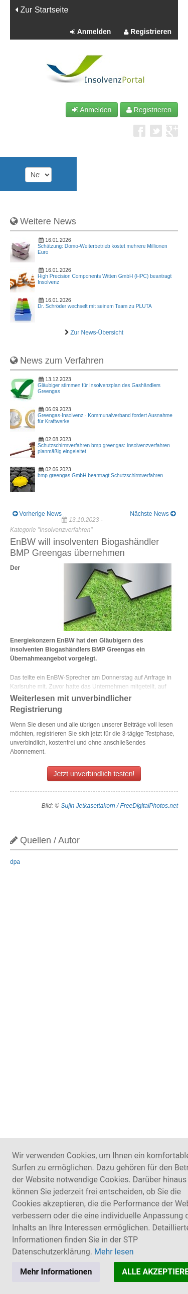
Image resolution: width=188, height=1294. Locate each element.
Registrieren (147, 32)
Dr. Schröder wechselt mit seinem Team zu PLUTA (95, 306)
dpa (15, 861)
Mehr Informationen (56, 1271)
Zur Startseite (41, 10)
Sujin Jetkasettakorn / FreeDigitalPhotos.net (119, 805)
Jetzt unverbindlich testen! (94, 774)
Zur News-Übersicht (96, 332)
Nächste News (152, 513)
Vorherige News (37, 513)
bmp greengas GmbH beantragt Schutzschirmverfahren (100, 475)
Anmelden (90, 32)
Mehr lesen (114, 1251)
